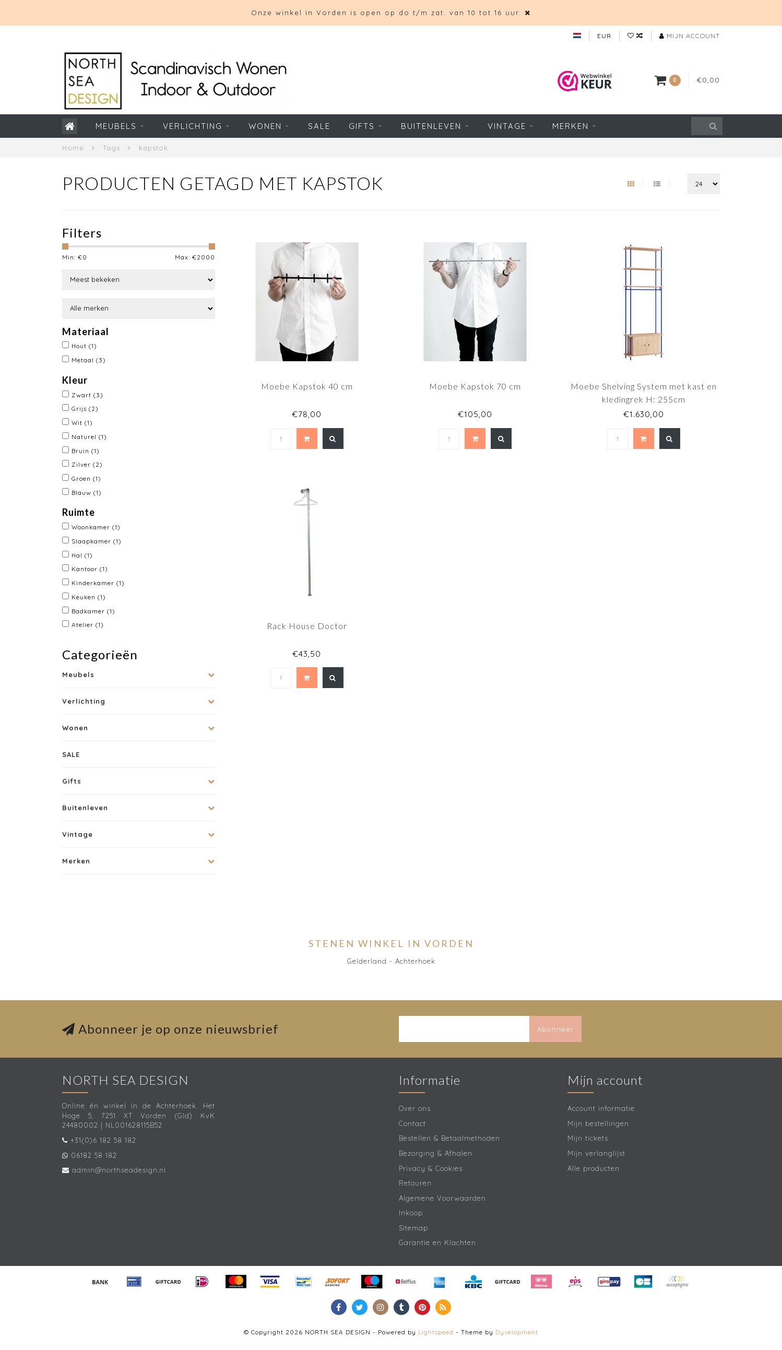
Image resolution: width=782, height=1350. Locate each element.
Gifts (362, 126)
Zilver (87, 464)
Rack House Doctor (307, 626)
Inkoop (411, 1213)
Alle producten (593, 1168)
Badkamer (93, 611)
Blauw (87, 492)
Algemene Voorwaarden (442, 1198)
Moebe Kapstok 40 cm (307, 386)
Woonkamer (96, 527)
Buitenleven (431, 126)
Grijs (85, 408)
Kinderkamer (98, 583)
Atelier (88, 625)
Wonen (265, 126)
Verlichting (192, 126)
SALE (319, 126)
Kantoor (90, 569)
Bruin (86, 451)
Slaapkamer (97, 541)
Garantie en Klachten (437, 1242)
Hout (84, 346)
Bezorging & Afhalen (435, 1153)
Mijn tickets (587, 1138)
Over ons (415, 1108)
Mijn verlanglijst (596, 1153)
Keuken (89, 597)
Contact (412, 1123)
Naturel (89, 437)
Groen (86, 478)
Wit (82, 423)
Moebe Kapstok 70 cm (475, 386)
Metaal (89, 360)
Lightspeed (436, 1332)
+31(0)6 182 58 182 (103, 1140)
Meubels (116, 126)
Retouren (415, 1183)
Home (73, 148)
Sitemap (413, 1228)
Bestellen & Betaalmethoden (449, 1138)
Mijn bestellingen (598, 1123)
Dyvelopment (516, 1332)
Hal (82, 555)
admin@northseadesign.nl (119, 1170)
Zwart (87, 395)
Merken (570, 126)
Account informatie (601, 1108)
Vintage (507, 126)
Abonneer (555, 1029)
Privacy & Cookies (431, 1168)
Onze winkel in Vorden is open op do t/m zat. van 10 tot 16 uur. (386, 12)
